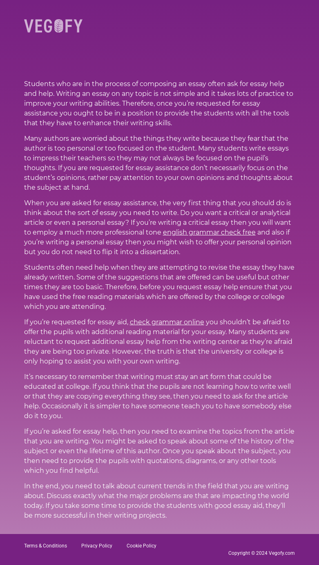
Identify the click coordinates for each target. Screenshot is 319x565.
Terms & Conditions (45, 546)
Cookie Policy (141, 546)
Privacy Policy (96, 546)
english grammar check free (209, 232)
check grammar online (167, 322)
